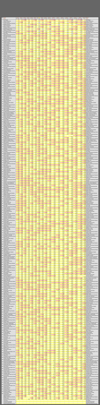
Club (4, 18)
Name (5, 17)
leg (17, 17)
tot (18, 17)
